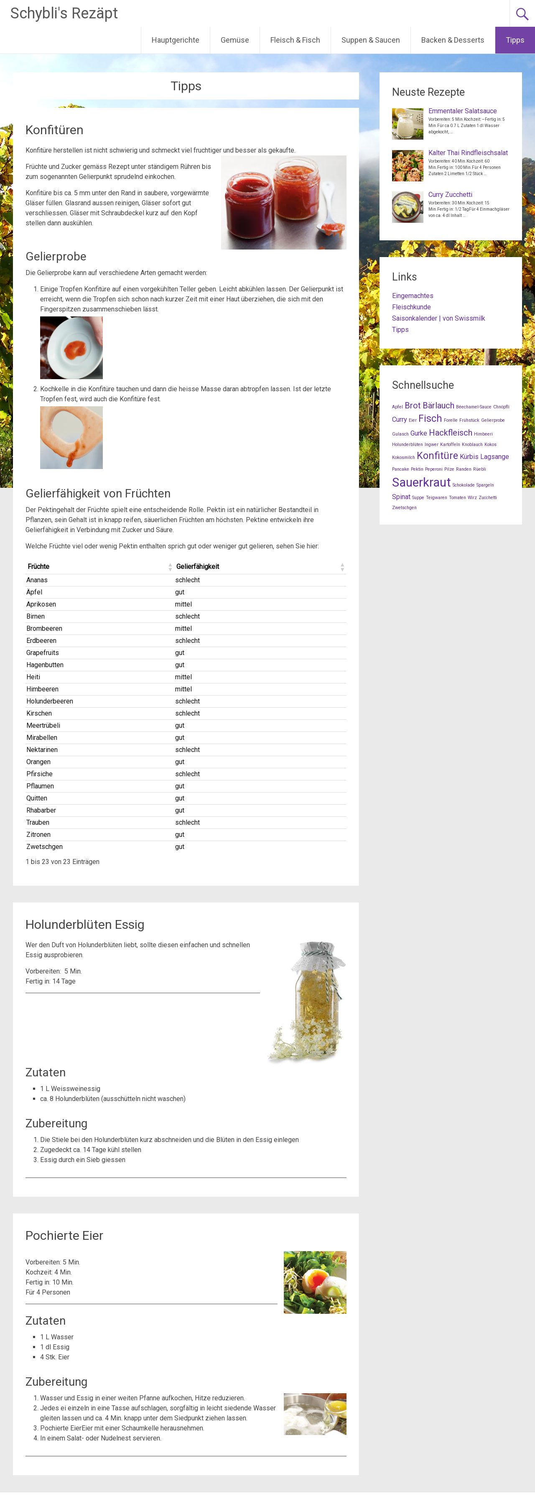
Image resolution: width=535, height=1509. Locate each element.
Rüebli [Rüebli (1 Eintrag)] (479, 469)
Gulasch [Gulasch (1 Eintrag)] (400, 434)
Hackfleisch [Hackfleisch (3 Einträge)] (450, 433)
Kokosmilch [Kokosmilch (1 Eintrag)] (403, 457)
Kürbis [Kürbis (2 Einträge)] (469, 457)
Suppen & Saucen (370, 40)
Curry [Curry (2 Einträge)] (399, 419)
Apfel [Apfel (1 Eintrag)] (397, 407)
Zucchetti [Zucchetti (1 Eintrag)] (488, 497)
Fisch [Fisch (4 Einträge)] (430, 418)
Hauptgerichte (175, 40)
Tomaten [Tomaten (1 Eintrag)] (457, 497)
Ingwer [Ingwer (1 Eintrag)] (431, 444)
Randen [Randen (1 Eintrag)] (463, 469)
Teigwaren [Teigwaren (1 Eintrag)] (436, 497)
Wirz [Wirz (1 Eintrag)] (472, 497)
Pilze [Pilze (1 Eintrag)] (449, 469)
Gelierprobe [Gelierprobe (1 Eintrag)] (493, 420)
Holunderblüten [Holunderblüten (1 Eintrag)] (407, 444)
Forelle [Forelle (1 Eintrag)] (451, 420)
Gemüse (235, 40)
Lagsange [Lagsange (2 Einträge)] (494, 457)
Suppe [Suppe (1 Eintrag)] (418, 497)
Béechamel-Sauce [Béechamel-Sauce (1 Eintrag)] (474, 407)
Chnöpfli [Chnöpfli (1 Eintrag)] (501, 407)
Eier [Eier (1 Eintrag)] (413, 420)
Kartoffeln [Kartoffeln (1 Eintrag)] (450, 444)
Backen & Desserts (452, 40)
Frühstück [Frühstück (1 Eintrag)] (469, 420)
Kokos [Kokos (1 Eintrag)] (490, 444)
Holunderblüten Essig (85, 924)
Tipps (515, 40)
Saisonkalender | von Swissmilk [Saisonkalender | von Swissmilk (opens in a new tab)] (438, 318)
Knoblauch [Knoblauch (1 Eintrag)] (472, 444)
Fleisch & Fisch (295, 40)
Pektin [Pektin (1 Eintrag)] (417, 469)
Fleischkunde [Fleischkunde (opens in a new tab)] (411, 307)
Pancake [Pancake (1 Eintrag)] (400, 469)
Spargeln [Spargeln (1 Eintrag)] (485, 485)
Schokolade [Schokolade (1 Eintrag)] (464, 485)
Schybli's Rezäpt (64, 13)
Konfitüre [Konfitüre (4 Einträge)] (437, 455)
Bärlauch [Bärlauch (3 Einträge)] (438, 405)
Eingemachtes (412, 296)
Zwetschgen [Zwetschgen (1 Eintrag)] (404, 507)
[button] (169, 567)
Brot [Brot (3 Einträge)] (413, 405)
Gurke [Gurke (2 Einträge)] (418, 433)
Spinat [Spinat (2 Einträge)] (401, 497)
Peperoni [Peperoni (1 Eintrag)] (434, 469)
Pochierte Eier (64, 1235)
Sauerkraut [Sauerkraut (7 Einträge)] (421, 482)
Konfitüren (54, 129)
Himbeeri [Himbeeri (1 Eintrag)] (483, 434)
